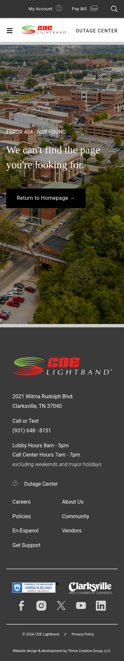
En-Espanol (26, 530)
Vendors (72, 530)
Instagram (41, 606)
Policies (22, 516)
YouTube (81, 606)
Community (75, 516)
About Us (73, 502)
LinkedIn (101, 606)
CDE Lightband (44, 31)
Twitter (61, 606)
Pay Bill (79, 8)
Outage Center (97, 30)
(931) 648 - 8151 (32, 430)
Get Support (27, 545)
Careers (22, 502)
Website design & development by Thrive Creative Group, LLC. (62, 651)
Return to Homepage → (46, 198)
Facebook (21, 606)
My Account (41, 8)
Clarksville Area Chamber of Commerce (91, 588)
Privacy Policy (82, 634)
